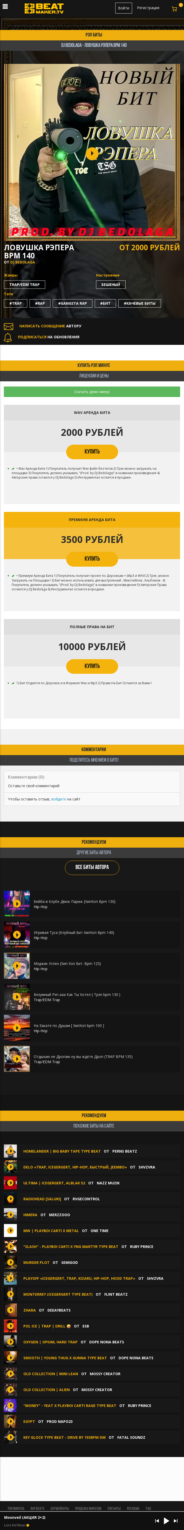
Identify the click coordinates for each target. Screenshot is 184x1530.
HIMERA (30, 1214)
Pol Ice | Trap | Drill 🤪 (47, 1326)
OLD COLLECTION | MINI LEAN (50, 1373)
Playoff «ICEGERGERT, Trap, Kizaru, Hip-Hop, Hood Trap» (79, 1278)
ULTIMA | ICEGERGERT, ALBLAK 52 (54, 1182)
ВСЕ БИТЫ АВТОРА (92, 868)
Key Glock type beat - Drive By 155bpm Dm (64, 1437)
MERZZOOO (59, 1214)
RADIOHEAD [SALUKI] (42, 1198)
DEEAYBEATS (59, 1310)
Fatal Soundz (131, 1437)
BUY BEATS (37, 1509)
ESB (86, 1326)
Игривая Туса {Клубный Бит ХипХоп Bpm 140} (74, 932)
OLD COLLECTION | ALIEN (46, 1389)
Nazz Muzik (108, 1182)
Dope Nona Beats (106, 1341)
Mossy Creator (105, 1373)
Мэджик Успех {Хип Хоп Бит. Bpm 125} (67, 963)
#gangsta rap (72, 303)
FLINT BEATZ (116, 1294)
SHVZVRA (147, 1167)
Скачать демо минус (92, 391)
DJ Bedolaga (22, 262)
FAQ (148, 1509)
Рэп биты (114, 1509)
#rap (40, 303)
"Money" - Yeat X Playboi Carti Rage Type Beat (69, 1405)
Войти (123, 7)
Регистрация (148, 7)
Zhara (29, 1310)
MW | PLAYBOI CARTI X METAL (51, 1230)
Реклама (133, 1509)
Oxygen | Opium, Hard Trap (50, 1341)
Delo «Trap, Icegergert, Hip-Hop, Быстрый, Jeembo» (75, 1167)
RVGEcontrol (86, 1198)
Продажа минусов (88, 1509)
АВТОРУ (42, 325)
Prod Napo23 (60, 1421)
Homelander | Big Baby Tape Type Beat (62, 1151)
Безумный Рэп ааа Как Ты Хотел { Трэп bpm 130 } (77, 994)
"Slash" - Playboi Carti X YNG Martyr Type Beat (70, 1246)
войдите (58, 799)
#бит (105, 303)
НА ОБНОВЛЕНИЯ (41, 336)
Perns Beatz (124, 1151)
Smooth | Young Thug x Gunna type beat (65, 1357)
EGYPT (29, 1421)
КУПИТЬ (92, 452)
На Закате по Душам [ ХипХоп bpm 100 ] (69, 1025)
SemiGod (69, 1262)
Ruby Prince (141, 1246)
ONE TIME (99, 1230)
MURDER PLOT (36, 1262)
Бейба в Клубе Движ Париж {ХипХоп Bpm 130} (74, 901)
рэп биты (94, 35)
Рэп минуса (16, 1509)
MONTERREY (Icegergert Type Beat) (58, 1294)
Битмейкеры (60, 1509)
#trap (15, 303)
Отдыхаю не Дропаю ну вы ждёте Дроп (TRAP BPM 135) (83, 1056)
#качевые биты (139, 303)
